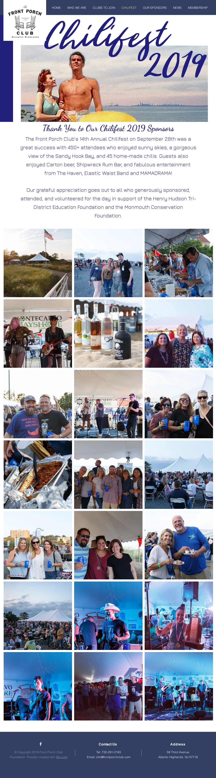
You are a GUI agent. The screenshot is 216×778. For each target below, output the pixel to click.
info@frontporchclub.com (113, 757)
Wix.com (62, 757)
